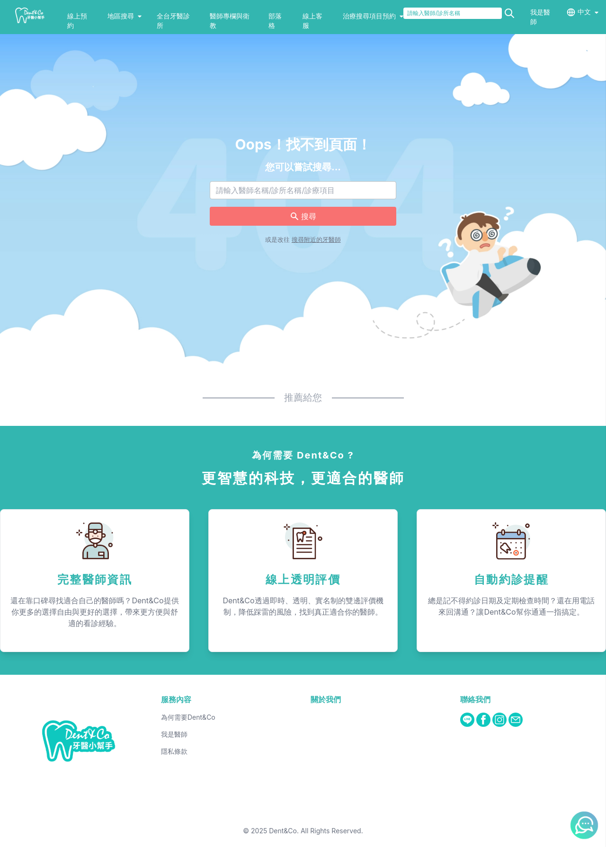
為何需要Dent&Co (188, 717)
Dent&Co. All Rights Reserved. (316, 831)
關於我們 (326, 699)
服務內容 (176, 699)
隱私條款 (174, 751)
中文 (584, 12)
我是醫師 (174, 734)
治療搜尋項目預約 (373, 16)
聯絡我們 (475, 699)
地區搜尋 (124, 16)
